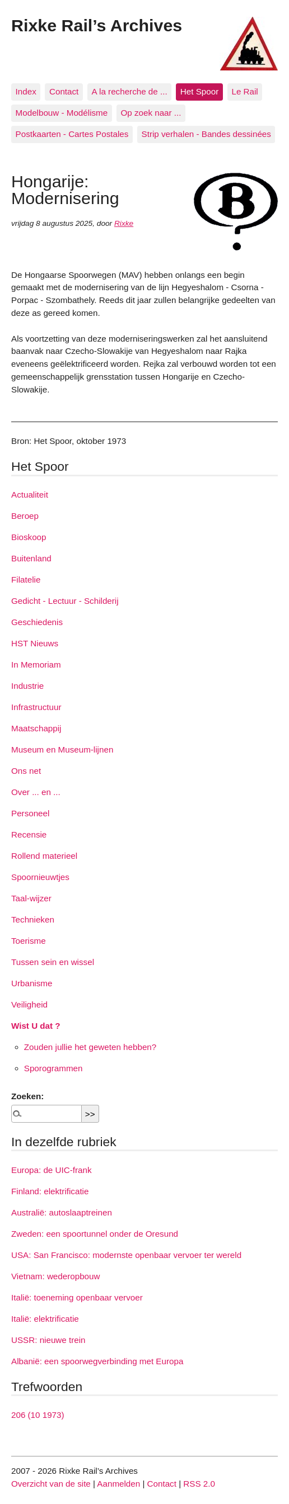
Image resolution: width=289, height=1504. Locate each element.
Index (26, 91)
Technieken (32, 919)
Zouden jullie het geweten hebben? (90, 1047)
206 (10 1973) (37, 1415)
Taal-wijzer (31, 898)
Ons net (26, 770)
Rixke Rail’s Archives (96, 25)
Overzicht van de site (51, 1483)
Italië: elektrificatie (45, 1318)
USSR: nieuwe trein (48, 1340)
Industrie (27, 685)
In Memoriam (36, 664)
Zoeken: (27, 1096)
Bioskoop (28, 537)
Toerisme (28, 940)
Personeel (30, 813)
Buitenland (31, 558)
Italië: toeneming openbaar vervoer (77, 1297)
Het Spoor (199, 91)
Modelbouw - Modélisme (62, 112)
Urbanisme (31, 983)
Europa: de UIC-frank (51, 1170)
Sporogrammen (53, 1068)
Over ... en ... (35, 792)
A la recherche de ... (129, 91)
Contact (63, 91)
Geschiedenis (37, 622)
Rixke (123, 223)
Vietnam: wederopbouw (55, 1276)
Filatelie (25, 579)
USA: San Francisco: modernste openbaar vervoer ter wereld (126, 1255)
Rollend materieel (44, 855)
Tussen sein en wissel (52, 962)
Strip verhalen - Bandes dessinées (206, 134)
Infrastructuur (36, 707)
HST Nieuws (34, 643)
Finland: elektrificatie (49, 1191)
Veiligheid (29, 1004)
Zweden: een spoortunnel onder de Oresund (94, 1233)
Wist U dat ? (35, 1025)
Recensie (28, 834)
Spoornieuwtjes (40, 877)
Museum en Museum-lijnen (62, 749)
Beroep (25, 516)
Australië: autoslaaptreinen (61, 1212)
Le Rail (244, 91)
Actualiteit (29, 494)
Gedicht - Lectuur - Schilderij (65, 601)
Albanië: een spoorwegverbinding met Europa (97, 1361)
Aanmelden (118, 1483)
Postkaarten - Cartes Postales (72, 134)
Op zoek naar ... (150, 112)
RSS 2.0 (199, 1483)
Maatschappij (36, 728)
